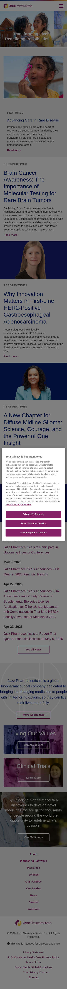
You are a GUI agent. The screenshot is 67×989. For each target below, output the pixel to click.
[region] (33, 494)
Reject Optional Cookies (33, 523)
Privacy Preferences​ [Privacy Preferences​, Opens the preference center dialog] (33, 514)
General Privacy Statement (18, 504)
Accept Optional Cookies (33, 533)
